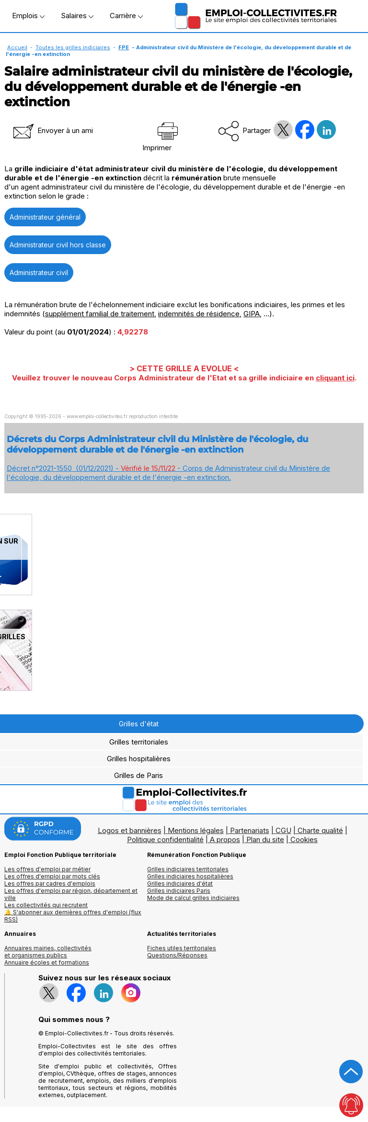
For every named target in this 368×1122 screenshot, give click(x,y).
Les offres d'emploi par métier (47, 869)
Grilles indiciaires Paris (178, 890)
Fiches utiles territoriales (181, 948)
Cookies (304, 839)
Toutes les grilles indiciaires (72, 47)
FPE (123, 47)
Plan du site (265, 839)
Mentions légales (196, 830)
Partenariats (249, 830)
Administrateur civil (39, 272)
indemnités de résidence (199, 313)
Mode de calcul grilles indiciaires (193, 897)
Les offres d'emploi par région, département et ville (71, 894)
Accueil (17, 47)
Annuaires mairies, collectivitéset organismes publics (48, 951)
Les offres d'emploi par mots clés (52, 876)
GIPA (251, 313)
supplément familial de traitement (99, 313)
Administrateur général (45, 217)
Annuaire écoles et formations (46, 962)
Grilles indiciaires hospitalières (190, 876)
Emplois (28, 15)
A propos (225, 839)
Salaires (77, 15)
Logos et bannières (129, 830)
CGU (283, 830)
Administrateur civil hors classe (58, 245)
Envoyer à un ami (52, 130)
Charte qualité (320, 830)
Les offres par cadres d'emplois (49, 883)
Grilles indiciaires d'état (180, 883)
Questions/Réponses (177, 955)
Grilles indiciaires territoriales (188, 869)
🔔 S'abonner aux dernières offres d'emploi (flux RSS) (72, 916)
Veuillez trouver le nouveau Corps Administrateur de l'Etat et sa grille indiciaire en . (184, 377)
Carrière (126, 15)
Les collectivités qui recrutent (46, 905)
